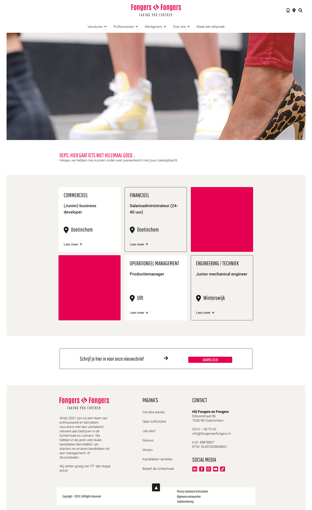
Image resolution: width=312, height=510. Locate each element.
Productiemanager (148, 274)
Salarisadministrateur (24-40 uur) (155, 209)
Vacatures (95, 26)
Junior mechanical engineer (214, 277)
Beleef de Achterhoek (158, 468)
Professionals (123, 26)
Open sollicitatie (154, 421)
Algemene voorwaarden (189, 496)
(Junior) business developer (80, 209)
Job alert (148, 430)
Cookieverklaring (185, 501)
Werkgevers (153, 26)
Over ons (179, 26)
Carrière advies (153, 412)
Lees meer (73, 244)
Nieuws (148, 440)
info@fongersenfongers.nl (211, 433)
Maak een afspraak (211, 26)
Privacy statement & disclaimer (192, 491)
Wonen (147, 449)
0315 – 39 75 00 (204, 429)
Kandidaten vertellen (157, 459)
